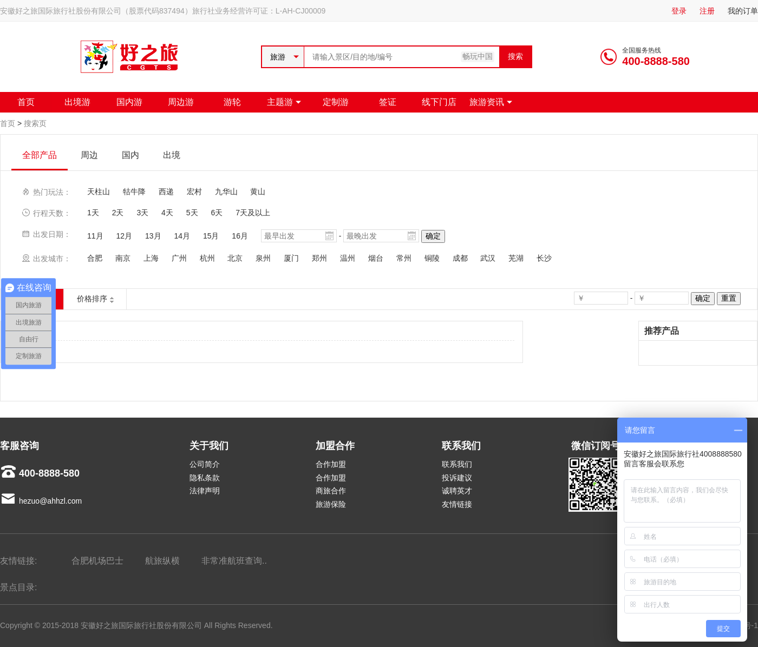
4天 (167, 212)
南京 (122, 258)
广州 (179, 258)
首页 (26, 102)
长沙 (544, 258)
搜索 (515, 56)
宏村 (194, 191)
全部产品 (39, 155)
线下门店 (439, 102)
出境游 (77, 102)
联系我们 (457, 464)
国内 (130, 155)
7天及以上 (253, 212)
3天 (142, 212)
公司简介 (205, 464)
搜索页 (35, 123)
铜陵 (432, 258)
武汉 (487, 258)
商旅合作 (331, 490)
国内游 (129, 102)
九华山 (226, 191)
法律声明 (205, 490)
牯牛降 (134, 191)
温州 (347, 258)
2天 (118, 212)
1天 (93, 212)
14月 (182, 236)
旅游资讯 (486, 102)
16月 (240, 236)
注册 (707, 10)
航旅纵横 (162, 560)
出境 (171, 155)
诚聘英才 (457, 490)
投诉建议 (457, 477)
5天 (192, 212)
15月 (211, 236)
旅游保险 (331, 504)
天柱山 (98, 191)
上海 (151, 258)
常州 (403, 258)
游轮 (232, 102)
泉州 (263, 258)
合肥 (94, 258)
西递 (166, 191)
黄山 (257, 191)
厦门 (291, 258)
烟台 (375, 258)
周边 (89, 155)
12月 (124, 236)
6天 (217, 212)
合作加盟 (331, 464)
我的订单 (743, 10)
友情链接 (457, 504)
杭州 (207, 258)
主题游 (280, 102)
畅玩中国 (477, 56)
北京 (235, 258)
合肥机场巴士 (97, 560)
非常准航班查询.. (234, 560)
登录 (679, 10)
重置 (728, 298)
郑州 (319, 258)
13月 (153, 236)
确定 (433, 236)
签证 (387, 102)
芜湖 (516, 258)
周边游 (181, 102)
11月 (95, 236)
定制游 (336, 102)
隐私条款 (205, 477)
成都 (460, 258)
